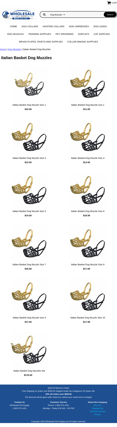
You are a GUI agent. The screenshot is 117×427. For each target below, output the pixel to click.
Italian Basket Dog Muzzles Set (29, 370)
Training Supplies (39, 34)
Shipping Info (97, 408)
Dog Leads (100, 26)
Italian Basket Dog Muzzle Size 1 (29, 105)
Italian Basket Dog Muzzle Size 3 (29, 158)
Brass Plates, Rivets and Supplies (41, 41)
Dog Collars (30, 26)
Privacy (97, 414)
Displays (83, 34)
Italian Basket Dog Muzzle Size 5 (29, 211)
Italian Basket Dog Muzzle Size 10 (87, 317)
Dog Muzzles (15, 34)
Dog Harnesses (79, 26)
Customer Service (97, 411)
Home (13, 26)
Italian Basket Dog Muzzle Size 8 (87, 264)
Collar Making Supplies (82, 41)
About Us (97, 405)
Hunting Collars (53, 26)
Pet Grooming (65, 34)
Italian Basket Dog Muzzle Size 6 (87, 211)
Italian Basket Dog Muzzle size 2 (87, 105)
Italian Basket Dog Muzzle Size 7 (29, 264)
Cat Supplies (102, 34)
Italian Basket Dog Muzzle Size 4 (87, 158)
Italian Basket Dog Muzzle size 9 (29, 317)
